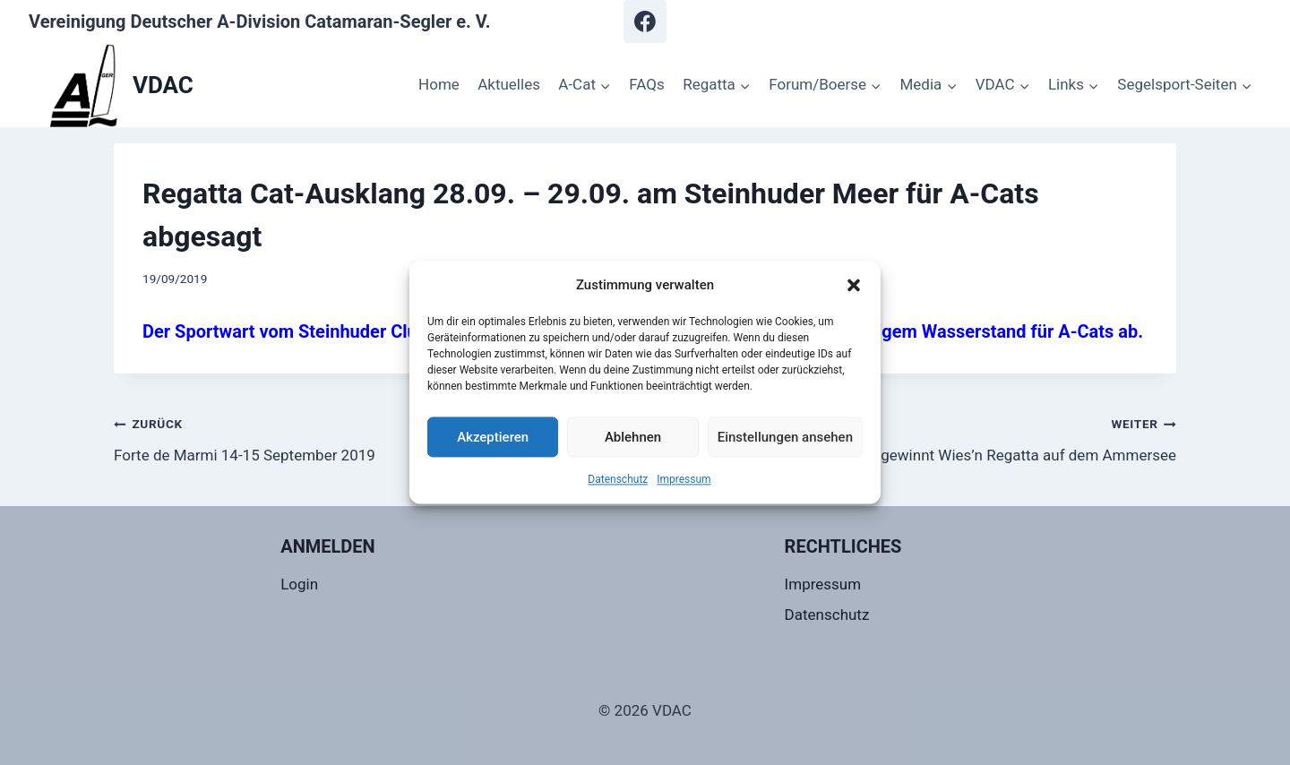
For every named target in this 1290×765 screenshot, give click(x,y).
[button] (854, 285)
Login (299, 584)
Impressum (683, 479)
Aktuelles (508, 84)
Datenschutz (618, 479)
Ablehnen (633, 437)
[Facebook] (645, 21)
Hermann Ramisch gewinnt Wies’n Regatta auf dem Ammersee (918, 437)
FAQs (646, 84)
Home (439, 84)
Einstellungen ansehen (785, 437)
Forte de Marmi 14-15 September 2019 (372, 437)
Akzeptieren (493, 437)
